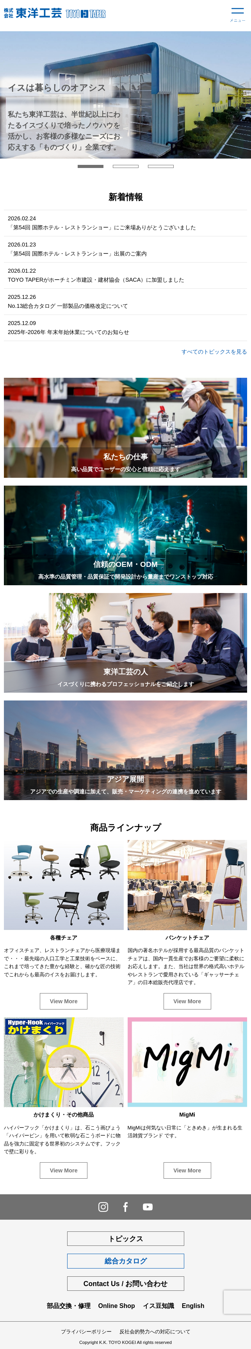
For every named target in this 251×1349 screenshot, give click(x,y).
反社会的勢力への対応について (154, 1332)
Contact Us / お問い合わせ (126, 1284)
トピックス (125, 1239)
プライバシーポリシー (86, 1332)
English (193, 1306)
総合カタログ (126, 1261)
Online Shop (116, 1306)
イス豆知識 (158, 1306)
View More (64, 1001)
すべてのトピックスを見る (214, 351)
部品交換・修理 (69, 1306)
